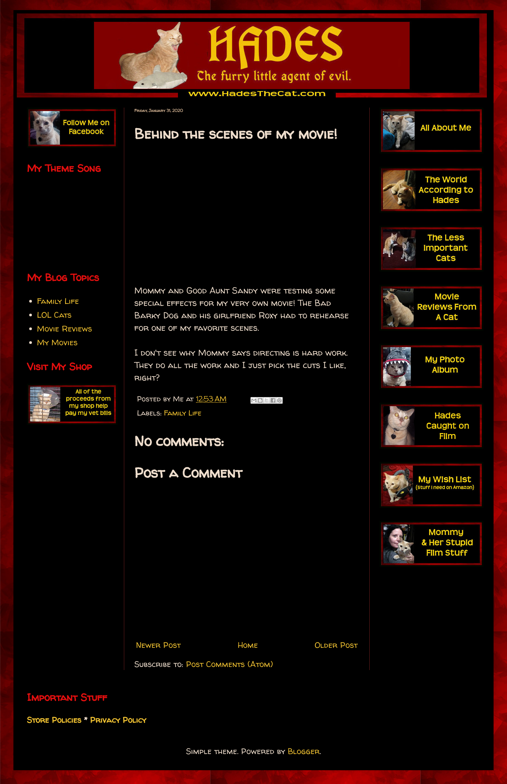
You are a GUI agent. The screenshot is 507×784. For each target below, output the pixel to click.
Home (248, 645)
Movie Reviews (64, 328)
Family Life (182, 413)
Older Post (336, 645)
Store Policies (54, 720)
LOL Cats (54, 314)
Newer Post (158, 645)
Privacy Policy (118, 720)
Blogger (304, 751)
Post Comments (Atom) (229, 664)
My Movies (57, 342)
